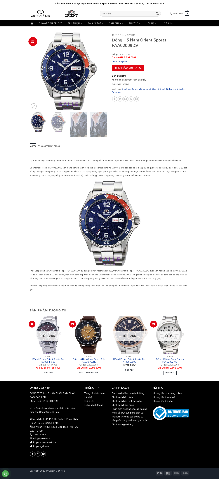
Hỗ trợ (167, 23)
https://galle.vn (41, 446)
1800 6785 (39, 434)
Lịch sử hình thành (93, 405)
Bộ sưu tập (96, 23)
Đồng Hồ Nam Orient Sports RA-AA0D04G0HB (89, 360)
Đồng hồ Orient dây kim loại (164, 89)
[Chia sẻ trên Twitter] (120, 98)
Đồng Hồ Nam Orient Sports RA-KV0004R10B (48, 360)
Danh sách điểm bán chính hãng (128, 393)
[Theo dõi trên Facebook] (32, 454)
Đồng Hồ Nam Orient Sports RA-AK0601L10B (129, 360)
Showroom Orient (50, 23)
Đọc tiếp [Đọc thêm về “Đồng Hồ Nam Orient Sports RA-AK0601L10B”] (129, 370)
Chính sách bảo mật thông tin (127, 401)
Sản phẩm (116, 23)
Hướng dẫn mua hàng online (167, 393)
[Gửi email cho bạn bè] (125, 98)
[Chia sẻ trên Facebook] (114, 98)
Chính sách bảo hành (122, 397)
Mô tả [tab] (33, 146)
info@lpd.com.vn (41, 438)
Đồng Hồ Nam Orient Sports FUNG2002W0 (170, 360)
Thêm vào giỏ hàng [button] (89, 373)
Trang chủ (118, 35)
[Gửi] (157, 14)
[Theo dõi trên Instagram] (37, 454)
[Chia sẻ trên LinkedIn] (136, 98)
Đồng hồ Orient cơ (143, 89)
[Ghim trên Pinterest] (131, 98)
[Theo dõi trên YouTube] (43, 454)
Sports (131, 35)
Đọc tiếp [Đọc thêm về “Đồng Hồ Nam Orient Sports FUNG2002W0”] (169, 373)
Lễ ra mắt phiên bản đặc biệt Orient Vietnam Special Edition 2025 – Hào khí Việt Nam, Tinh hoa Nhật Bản (109, 3)
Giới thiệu (75, 23)
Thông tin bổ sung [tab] (49, 146)
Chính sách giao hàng (122, 424)
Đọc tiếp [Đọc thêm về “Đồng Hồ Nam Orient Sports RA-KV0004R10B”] (48, 373)
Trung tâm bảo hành (94, 393)
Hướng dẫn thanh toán (164, 397)
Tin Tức (134, 23)
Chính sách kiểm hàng (123, 405)
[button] (187, 13)
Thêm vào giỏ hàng (128, 67)
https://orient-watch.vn (45, 442)
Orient (124, 89)
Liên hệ (151, 23)
